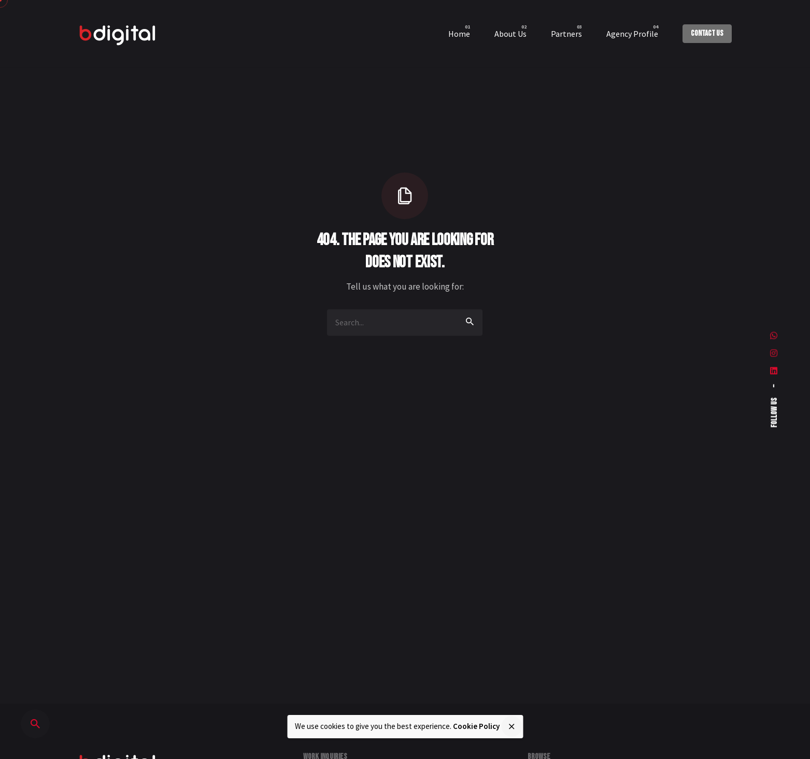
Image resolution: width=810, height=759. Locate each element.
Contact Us (707, 33)
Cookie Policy (476, 726)
